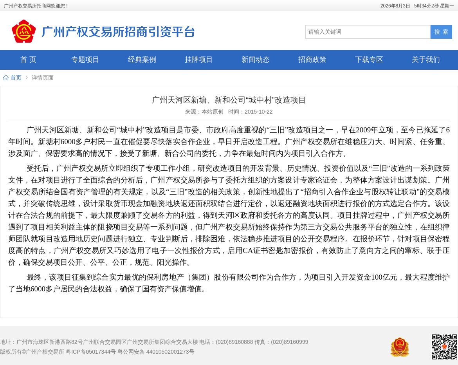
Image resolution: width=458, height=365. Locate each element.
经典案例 (142, 59)
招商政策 (312, 59)
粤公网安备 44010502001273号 (156, 352)
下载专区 (369, 59)
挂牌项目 (199, 59)
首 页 (28, 59)
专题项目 (85, 59)
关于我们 (426, 59)
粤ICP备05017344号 (91, 352)
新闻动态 (256, 59)
